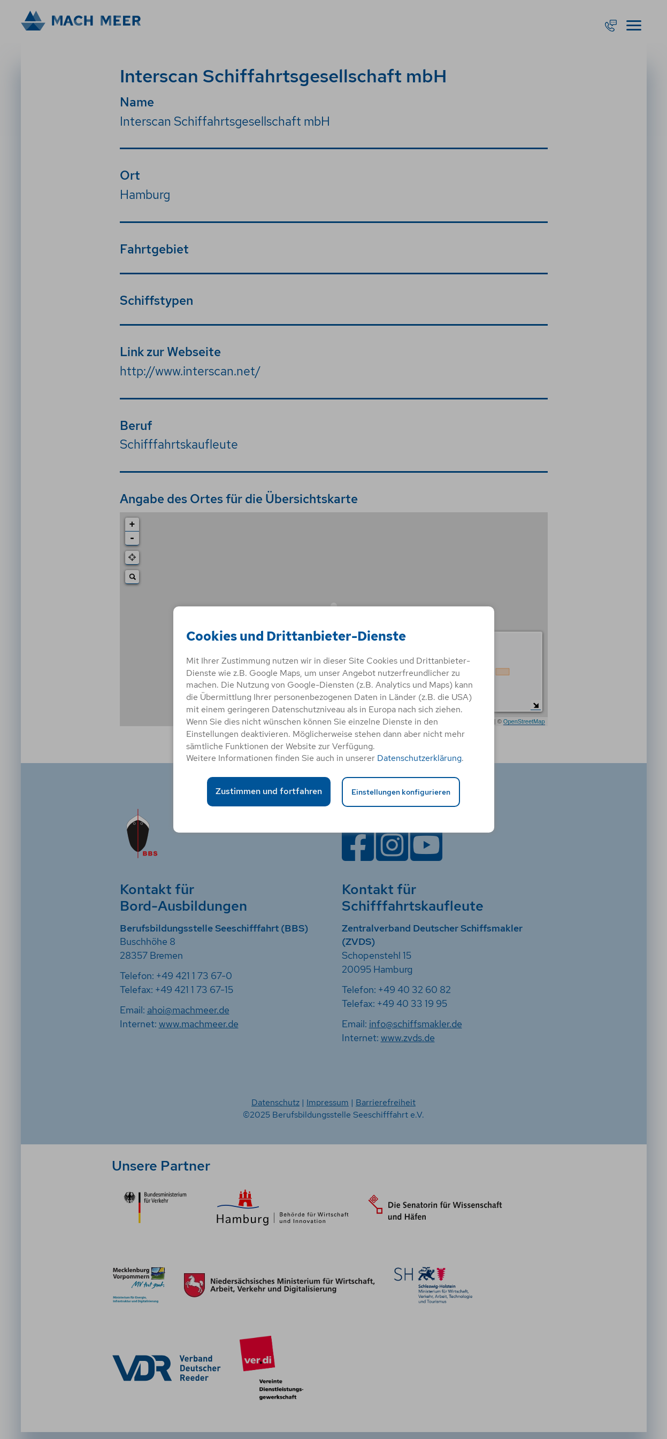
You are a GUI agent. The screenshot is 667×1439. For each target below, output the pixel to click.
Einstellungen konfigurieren (400, 792)
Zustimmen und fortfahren (269, 791)
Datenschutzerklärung (419, 758)
